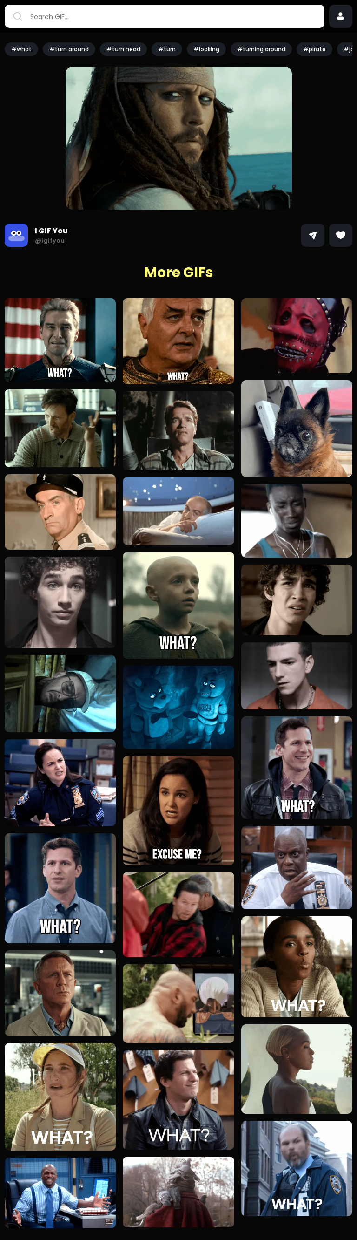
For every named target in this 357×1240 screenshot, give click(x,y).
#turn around (69, 49)
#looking (206, 49)
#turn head (123, 49)
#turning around (261, 49)
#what (21, 49)
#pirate (314, 49)
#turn (167, 49)
